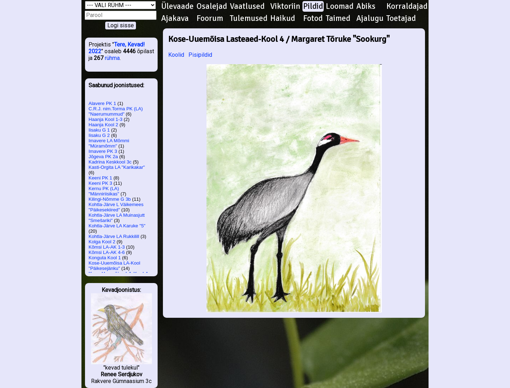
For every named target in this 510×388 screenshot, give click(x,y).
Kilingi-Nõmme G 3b (110, 199)
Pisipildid (200, 54)
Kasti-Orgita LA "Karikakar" (117, 167)
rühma (112, 58)
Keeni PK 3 (100, 183)
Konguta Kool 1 (105, 257)
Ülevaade (177, 6)
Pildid (313, 6)
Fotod (313, 18)
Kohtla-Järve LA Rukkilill (114, 236)
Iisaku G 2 (99, 135)
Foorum (210, 18)
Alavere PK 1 (102, 103)
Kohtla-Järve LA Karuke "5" (117, 225)
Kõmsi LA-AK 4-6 (107, 252)
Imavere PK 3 (103, 151)
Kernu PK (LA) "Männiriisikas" (104, 191)
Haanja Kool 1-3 (106, 119)
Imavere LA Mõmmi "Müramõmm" (109, 143)
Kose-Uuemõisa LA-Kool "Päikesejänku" (114, 265)
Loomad (339, 6)
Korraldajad (406, 6)
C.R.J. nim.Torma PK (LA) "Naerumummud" (116, 111)
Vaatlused (247, 6)
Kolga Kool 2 (102, 241)
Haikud (282, 18)
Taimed (338, 18)
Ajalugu (370, 18)
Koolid (176, 54)
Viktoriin (285, 6)
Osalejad (212, 6)
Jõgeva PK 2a (103, 156)
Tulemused (248, 18)
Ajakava (175, 18)
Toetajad (401, 18)
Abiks (365, 6)
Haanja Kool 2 (103, 124)
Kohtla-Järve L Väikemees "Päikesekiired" (116, 207)
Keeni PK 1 (100, 178)
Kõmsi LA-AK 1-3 (107, 247)
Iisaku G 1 (99, 130)
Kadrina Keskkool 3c (110, 162)
